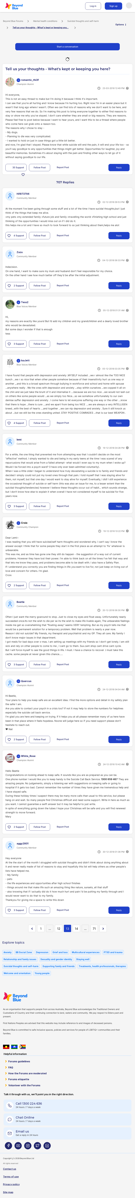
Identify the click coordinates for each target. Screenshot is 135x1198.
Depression (42, 952)
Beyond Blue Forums (18, 6)
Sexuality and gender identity (56, 959)
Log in (93, 6)
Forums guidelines (19, 1061)
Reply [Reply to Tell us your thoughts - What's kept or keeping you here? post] (119, 167)
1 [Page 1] (41, 929)
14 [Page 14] (76, 929)
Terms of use (11, 1176)
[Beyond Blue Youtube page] (18, 1147)
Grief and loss (60, 952)
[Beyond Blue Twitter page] (37, 1147)
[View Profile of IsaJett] (25, 360)
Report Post (63, 167)
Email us (22, 1131)
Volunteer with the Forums (24, 1085)
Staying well (82, 959)
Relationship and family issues (20, 959)
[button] (23, 174)
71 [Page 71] (94, 929)
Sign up (113, 6)
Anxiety (7, 952)
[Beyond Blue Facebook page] (8, 1147)
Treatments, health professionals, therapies (102, 966)
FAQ (10, 1067)
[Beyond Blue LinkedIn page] (47, 1147)
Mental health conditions (45, 21)
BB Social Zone (24, 952)
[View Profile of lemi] (19, 439)
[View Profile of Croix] (24, 522)
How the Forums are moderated (27, 1073)
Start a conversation (67, 46)
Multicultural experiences (86, 952)
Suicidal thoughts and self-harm (83, 21)
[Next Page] (103, 928)
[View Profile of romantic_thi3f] (30, 79)
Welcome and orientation (17, 973)
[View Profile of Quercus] (26, 681)
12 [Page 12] (58, 929)
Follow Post (40, 167)
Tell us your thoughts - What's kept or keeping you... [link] (41, 27)
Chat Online (25, 1117)
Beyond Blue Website (21, 996)
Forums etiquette (18, 1079)
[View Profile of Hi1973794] (23, 193)
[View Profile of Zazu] (20, 252)
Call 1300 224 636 (29, 1103)
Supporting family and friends (59, 966)
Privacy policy (11, 1184)
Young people (42, 973)
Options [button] (119, 24)
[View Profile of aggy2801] (22, 843)
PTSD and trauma (113, 952)
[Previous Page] (31, 928)
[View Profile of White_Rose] (28, 756)
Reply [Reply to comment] (119, 235)
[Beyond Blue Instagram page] (28, 1147)
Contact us (9, 1168)
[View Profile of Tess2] (24, 302)
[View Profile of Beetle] (20, 601)
